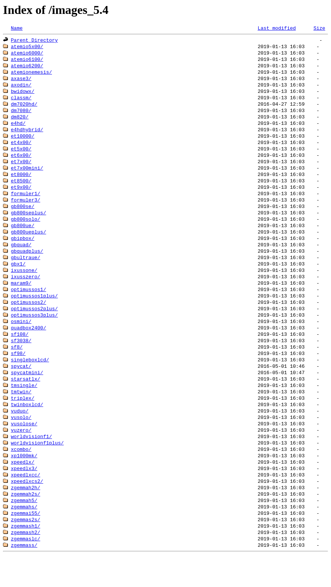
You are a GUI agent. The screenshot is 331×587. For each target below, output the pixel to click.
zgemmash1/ (25, 555)
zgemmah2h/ (25, 514)
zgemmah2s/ (25, 521)
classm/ (21, 101)
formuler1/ (25, 203)
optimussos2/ (28, 318)
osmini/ (21, 338)
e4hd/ (18, 128)
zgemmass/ (24, 575)
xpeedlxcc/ (25, 501)
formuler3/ (25, 209)
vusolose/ (24, 446)
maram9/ (21, 297)
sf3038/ (21, 358)
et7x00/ (21, 169)
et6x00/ (21, 162)
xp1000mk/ (24, 480)
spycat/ (21, 385)
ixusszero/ (25, 291)
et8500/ (21, 189)
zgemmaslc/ (25, 568)
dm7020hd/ (24, 108)
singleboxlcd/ (30, 379)
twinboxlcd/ (27, 426)
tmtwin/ (21, 413)
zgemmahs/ (24, 534)
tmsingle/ (24, 406)
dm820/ (20, 121)
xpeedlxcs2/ (27, 507)
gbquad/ (21, 257)
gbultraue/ (25, 270)
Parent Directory (34, 40)
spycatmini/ (27, 392)
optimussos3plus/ (34, 331)
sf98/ (18, 372)
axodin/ (21, 88)
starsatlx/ (25, 399)
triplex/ (22, 419)
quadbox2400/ (28, 345)
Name (17, 28)
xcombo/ (21, 473)
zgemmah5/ (24, 528)
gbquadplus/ (27, 264)
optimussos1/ (28, 304)
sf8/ (17, 365)
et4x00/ (21, 149)
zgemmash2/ (25, 561)
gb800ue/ (22, 237)
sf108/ (20, 352)
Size (319, 28)
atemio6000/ (27, 54)
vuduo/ (20, 433)
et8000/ (21, 182)
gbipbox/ (22, 250)
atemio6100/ (27, 61)
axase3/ (21, 81)
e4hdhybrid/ (27, 135)
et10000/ (22, 142)
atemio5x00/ (27, 47)
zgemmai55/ (25, 541)
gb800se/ (22, 216)
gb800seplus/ (28, 223)
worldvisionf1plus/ (37, 467)
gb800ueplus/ (28, 243)
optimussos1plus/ (34, 311)
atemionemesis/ (31, 74)
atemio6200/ (27, 67)
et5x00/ (21, 155)
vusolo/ (21, 440)
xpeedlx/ (22, 487)
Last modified (277, 28)
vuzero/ (21, 453)
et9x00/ (21, 196)
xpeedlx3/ (24, 494)
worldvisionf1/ (31, 460)
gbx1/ (18, 277)
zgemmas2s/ (25, 548)
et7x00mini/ (27, 176)
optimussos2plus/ (34, 325)
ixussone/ (24, 284)
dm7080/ (21, 115)
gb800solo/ (25, 230)
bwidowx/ (22, 94)
